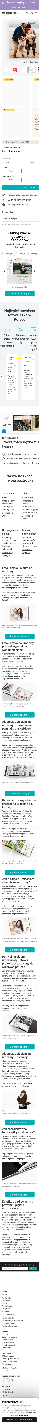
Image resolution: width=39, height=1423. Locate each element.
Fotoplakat (6, 1309)
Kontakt (5, 1334)
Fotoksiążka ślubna (9, 1318)
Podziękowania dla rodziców (12, 1321)
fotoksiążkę (7, 816)
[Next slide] (34, 271)
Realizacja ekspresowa (10, 1359)
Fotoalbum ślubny (8, 1323)
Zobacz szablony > (19, 293)
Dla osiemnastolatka (19, 287)
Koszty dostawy (8, 1342)
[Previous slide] (6, 70)
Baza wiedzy (6, 1348)
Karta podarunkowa (9, 1314)
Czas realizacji (7, 1340)
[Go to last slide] (4, 271)
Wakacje (22, 254)
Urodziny (16, 147)
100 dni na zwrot (8, 1356)
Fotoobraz (6, 1312)
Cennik (4, 1294)
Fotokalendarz (7, 1306)
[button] (3, 13)
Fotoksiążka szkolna (9, 1326)
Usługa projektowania (10, 1361)
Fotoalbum (6, 1301)
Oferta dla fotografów (10, 1368)
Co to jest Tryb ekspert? (21, 755)
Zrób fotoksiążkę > (19, 636)
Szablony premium (9, 1364)
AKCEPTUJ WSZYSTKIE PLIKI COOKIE (19, 1419)
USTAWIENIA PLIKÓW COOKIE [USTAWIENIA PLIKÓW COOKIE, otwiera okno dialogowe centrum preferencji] (19, 1415)
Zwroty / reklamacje (9, 1337)
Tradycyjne (9, 254)
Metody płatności (8, 1345)
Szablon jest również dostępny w (16, 224)
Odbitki (4, 1303)
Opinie (4, 1396)
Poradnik (5, 1371)
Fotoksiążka (7, 147)
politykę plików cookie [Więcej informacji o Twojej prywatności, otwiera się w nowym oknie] (30, 1412)
